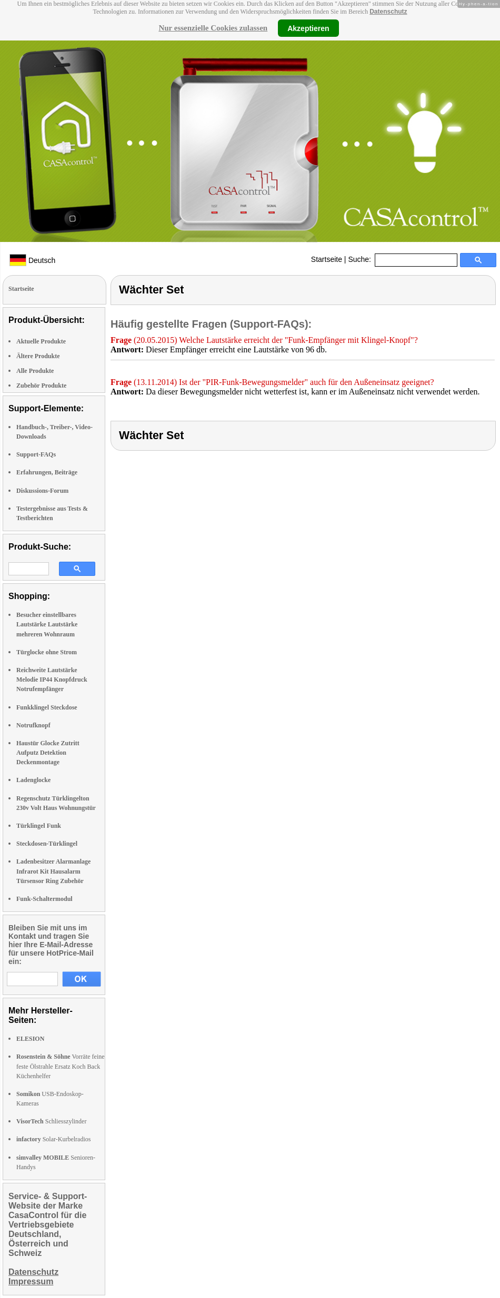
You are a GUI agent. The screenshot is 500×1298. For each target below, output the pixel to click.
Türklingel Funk (38, 825)
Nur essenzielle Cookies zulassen (212, 28)
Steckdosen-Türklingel (46, 843)
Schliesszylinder (51, 1121)
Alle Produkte (35, 370)
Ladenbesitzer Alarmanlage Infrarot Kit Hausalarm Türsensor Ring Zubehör (53, 871)
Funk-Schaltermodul (44, 898)
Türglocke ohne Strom (46, 652)
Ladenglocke (33, 780)
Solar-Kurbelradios (53, 1139)
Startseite (326, 259)
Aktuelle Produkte (41, 341)
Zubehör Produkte (41, 385)
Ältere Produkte (38, 356)
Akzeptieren (308, 28)
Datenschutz (388, 11)
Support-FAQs (36, 454)
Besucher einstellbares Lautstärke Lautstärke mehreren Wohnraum (46, 624)
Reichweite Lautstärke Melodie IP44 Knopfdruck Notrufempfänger (51, 679)
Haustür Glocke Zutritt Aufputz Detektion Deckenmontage (47, 752)
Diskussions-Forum (42, 490)
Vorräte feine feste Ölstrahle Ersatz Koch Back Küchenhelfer (60, 1066)
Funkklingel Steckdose (46, 707)
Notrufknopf (33, 725)
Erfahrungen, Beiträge (46, 472)
